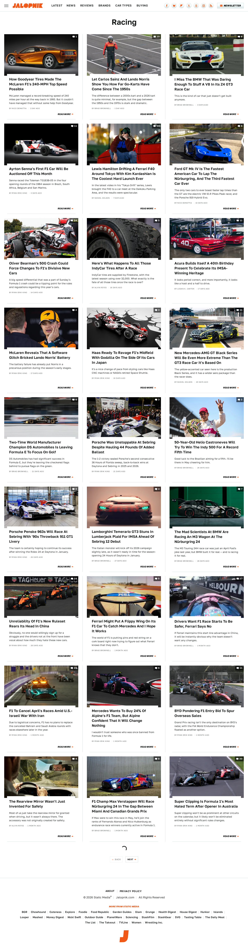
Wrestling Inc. (154, 922)
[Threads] (196, 5)
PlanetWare (114, 917)
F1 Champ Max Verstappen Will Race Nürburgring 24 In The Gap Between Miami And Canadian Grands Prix (123, 806)
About (110, 891)
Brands (104, 5)
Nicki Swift (74, 917)
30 (240, 758)
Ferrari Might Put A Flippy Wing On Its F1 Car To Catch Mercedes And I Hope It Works (124, 626)
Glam (138, 911)
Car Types (123, 5)
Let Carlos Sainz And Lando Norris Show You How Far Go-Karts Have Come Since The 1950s (121, 84)
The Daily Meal (214, 917)
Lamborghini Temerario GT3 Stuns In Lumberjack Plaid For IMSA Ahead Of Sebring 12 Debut (123, 537)
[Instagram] (203, 5)
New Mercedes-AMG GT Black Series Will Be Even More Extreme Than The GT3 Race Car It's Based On (206, 358)
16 (75, 578)
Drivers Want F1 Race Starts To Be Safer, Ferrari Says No (203, 623)
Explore (70, 911)
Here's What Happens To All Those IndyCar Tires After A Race (121, 265)
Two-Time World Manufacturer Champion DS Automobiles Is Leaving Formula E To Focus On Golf (40, 447)
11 (75, 126)
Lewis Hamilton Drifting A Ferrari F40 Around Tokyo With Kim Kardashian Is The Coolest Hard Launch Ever (124, 174)
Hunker (205, 911)
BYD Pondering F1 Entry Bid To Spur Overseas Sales (204, 713)
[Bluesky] (174, 5)
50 (158, 126)
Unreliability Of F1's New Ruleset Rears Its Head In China (37, 623)
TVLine (123, 922)
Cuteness (55, 911)
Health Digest (167, 911)
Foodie (83, 911)
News (71, 5)
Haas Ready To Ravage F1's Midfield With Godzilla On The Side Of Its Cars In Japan (123, 358)
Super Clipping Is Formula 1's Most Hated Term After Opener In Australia (206, 803)
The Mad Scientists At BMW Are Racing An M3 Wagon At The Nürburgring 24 (201, 537)
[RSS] (211, 5)
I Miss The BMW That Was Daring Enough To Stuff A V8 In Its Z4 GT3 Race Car (203, 84)
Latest (56, 5)
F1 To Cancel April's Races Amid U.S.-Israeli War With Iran (40, 713)
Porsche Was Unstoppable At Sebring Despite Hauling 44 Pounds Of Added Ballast (123, 447)
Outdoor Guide (94, 917)
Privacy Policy (131, 891)
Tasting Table (192, 917)
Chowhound (38, 911)
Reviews (87, 5)
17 (241, 578)
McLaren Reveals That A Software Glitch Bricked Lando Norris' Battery (39, 355)
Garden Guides (122, 911)
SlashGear (164, 917)
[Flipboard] (181, 5)
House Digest (188, 911)
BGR (24, 911)
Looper (24, 917)
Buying (142, 5)
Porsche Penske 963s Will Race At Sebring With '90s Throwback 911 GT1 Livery (41, 537)
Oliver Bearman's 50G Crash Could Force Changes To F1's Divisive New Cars (39, 268)
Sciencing (132, 917)
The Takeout (107, 922)
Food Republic (100, 911)
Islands (218, 911)
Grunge (150, 911)
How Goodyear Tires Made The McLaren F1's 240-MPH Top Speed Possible (38, 84)
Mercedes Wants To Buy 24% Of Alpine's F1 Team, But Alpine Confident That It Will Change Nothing (119, 718)
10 (158, 36)
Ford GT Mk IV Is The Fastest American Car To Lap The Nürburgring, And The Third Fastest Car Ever (204, 176)
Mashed (38, 917)
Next (130, 859)
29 (75, 668)
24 (75, 220)
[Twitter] (188, 5)
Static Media (102, 897)
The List (90, 922)
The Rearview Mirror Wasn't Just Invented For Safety (37, 803)
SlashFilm (148, 917)
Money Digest (55, 917)
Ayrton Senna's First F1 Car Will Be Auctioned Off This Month (38, 171)
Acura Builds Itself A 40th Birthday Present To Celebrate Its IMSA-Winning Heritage (204, 268)
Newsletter (230, 5)
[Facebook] (166, 5)
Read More (64, 114)
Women (136, 922)
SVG (177, 917)
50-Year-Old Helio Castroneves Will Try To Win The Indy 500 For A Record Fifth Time (206, 447)
